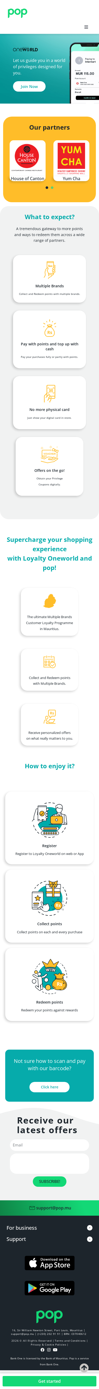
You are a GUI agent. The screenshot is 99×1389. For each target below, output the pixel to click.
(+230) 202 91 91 (49, 1334)
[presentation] (46, 187)
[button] (86, 27)
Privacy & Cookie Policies (48, 1344)
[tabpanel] (27, 160)
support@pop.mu (22, 1334)
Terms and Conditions (70, 1340)
